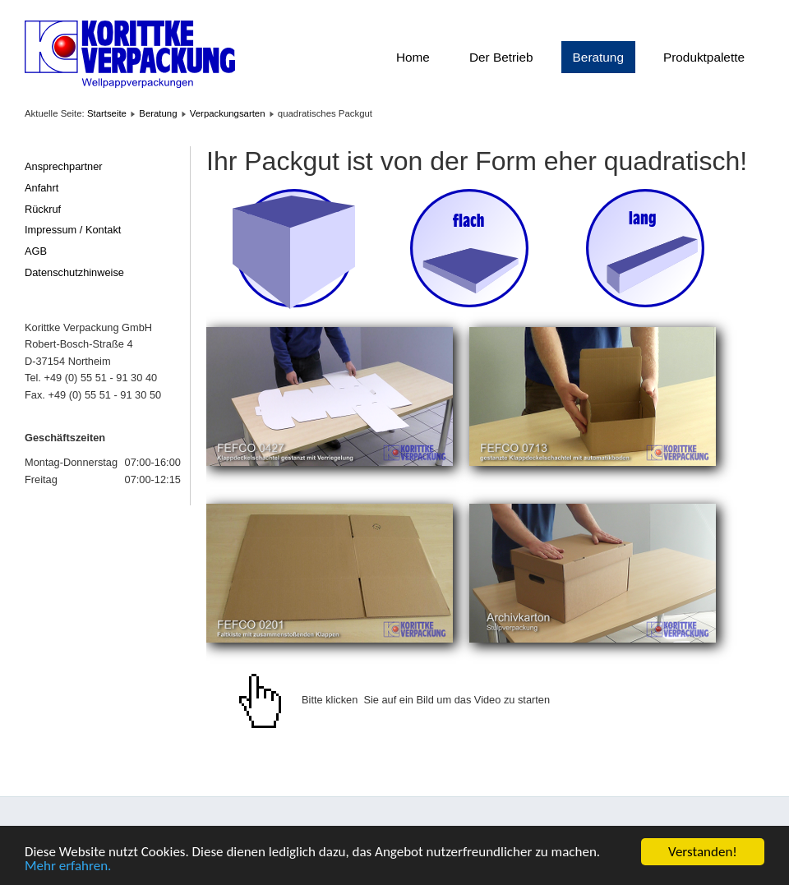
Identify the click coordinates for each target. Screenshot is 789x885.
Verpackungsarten (227, 113)
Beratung (598, 57)
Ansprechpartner (64, 166)
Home (413, 57)
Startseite (107, 113)
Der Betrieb (501, 57)
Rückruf (43, 209)
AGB (36, 251)
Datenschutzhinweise (74, 272)
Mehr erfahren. (68, 866)
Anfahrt (41, 188)
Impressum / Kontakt (73, 230)
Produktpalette (704, 57)
